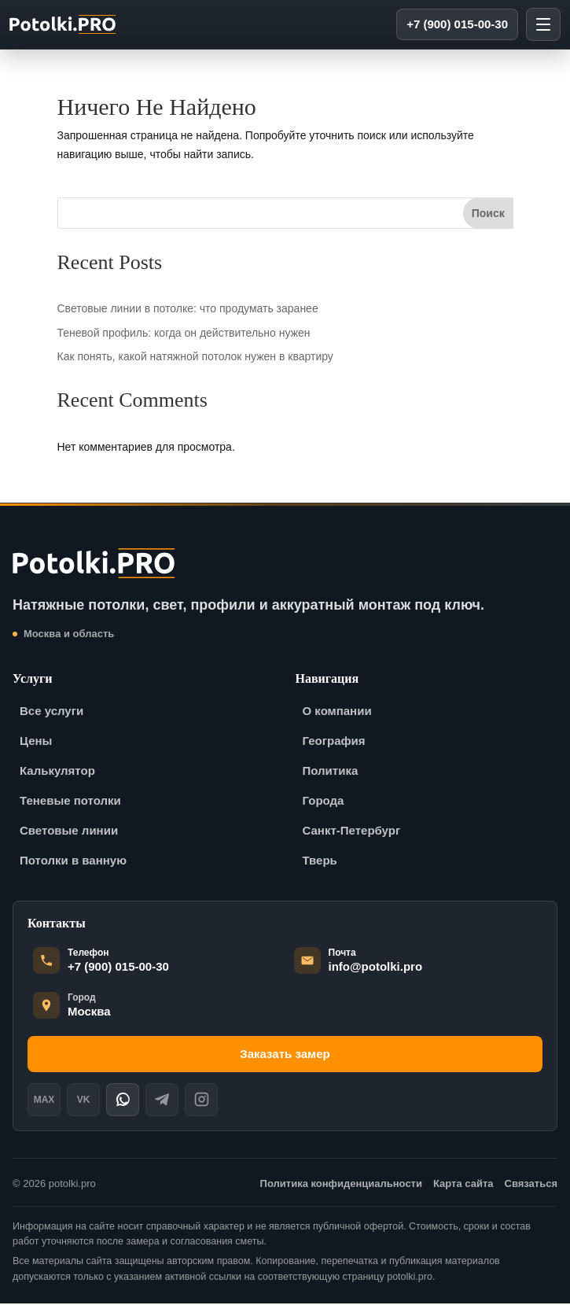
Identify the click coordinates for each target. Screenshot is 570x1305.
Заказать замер (284, 1055)
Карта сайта (463, 1185)
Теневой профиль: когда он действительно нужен (184, 333)
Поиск (488, 214)
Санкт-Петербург (352, 832)
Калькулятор (57, 772)
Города (323, 802)
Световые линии (69, 832)
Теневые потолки (70, 802)
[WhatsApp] (122, 1101)
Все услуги (51, 712)
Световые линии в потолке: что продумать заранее (187, 310)
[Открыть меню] (543, 25)
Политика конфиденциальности (341, 1185)
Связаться (531, 1185)
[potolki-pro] (65, 25)
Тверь (320, 861)
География (334, 742)
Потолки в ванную (73, 861)
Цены (36, 742)
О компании (337, 712)
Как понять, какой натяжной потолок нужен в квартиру (195, 358)
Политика (331, 772)
